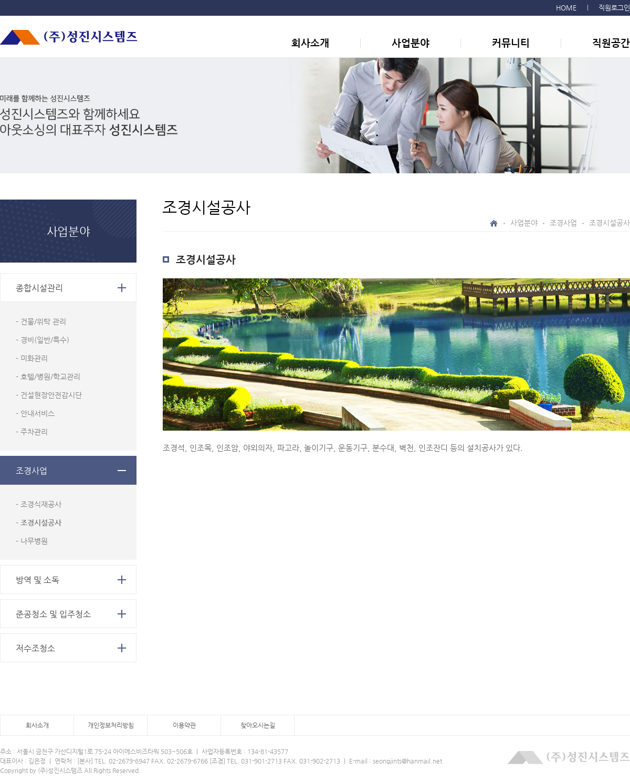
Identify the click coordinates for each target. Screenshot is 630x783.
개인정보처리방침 (111, 725)
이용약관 (184, 725)
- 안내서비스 (35, 413)
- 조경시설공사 (38, 522)
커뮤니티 (511, 42)
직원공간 (611, 42)
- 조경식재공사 (38, 504)
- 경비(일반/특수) (42, 340)
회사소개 (310, 42)
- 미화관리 (32, 358)
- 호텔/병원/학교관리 (48, 376)
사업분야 (410, 42)
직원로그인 (614, 8)
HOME (566, 8)
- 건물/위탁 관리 (41, 321)
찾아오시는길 (257, 725)
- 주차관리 (32, 431)
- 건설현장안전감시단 (49, 395)
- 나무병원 (32, 541)
